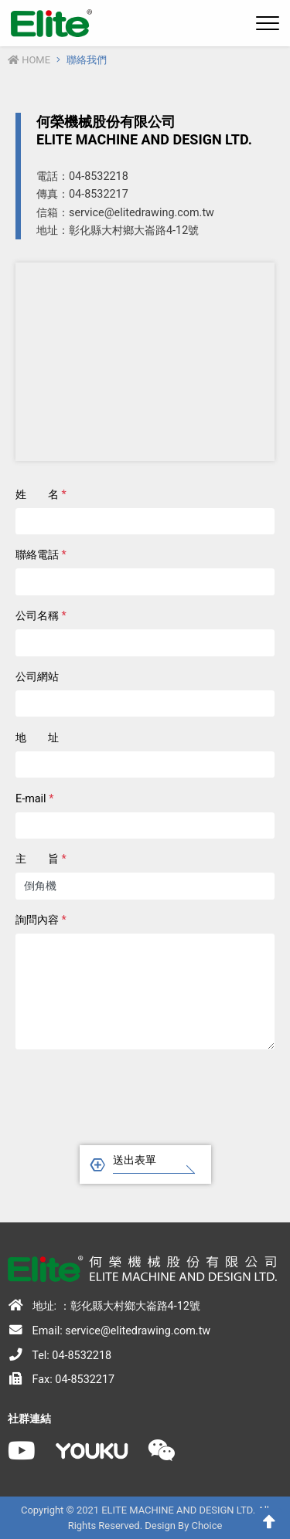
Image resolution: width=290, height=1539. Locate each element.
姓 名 (41, 494)
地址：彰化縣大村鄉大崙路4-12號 (117, 230)
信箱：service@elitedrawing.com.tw (125, 212)
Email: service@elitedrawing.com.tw (109, 1330)
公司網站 (37, 676)
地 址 (37, 737)
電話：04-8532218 (82, 176)
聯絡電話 (41, 554)
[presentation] (145, 1093)
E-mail (34, 798)
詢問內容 (41, 920)
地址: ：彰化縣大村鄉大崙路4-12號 (104, 1306)
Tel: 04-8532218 (59, 1355)
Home (29, 60)
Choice (207, 1525)
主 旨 (41, 859)
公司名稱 (41, 615)
